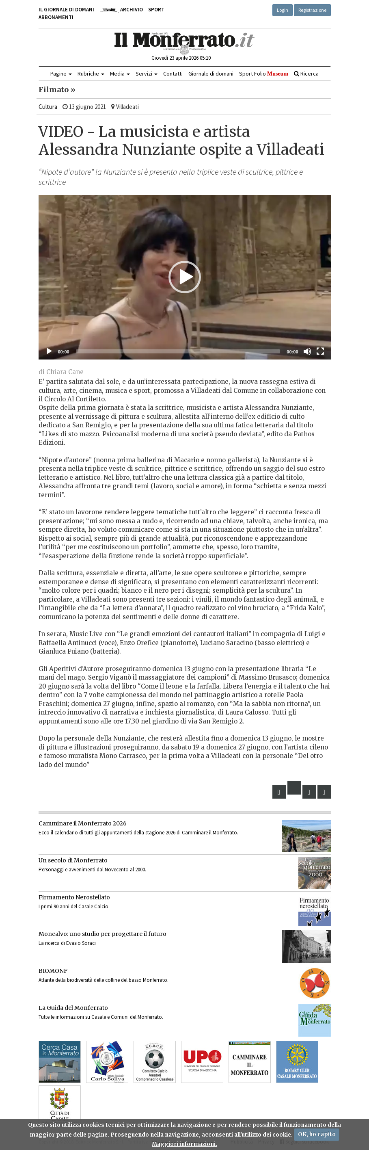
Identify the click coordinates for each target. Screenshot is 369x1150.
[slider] (178, 351)
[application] (185, 277)
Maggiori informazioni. (184, 1144)
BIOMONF (53, 971)
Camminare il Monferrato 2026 (83, 823)
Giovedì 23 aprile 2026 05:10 (181, 57)
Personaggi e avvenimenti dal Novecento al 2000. (92, 869)
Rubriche (91, 73)
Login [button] (282, 10)
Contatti (173, 73)
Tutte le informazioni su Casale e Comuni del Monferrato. (101, 1017)
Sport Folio (263, 73)
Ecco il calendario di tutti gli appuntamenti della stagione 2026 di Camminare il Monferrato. (138, 832)
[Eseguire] (49, 351)
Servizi (147, 73)
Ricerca (306, 73)
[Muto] (307, 351)
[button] (184, 277)
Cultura (48, 106)
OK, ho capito (317, 1134)
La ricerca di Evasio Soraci (67, 943)
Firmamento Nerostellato (74, 897)
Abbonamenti (56, 17)
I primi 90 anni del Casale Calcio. (74, 906)
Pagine (61, 73)
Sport (156, 9)
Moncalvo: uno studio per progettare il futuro (102, 934)
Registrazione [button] (312, 10)
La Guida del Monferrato (73, 1007)
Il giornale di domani (66, 9)
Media (120, 73)
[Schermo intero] (320, 351)
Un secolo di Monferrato (73, 860)
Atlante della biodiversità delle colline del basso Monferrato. (103, 980)
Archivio (121, 9)
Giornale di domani (210, 73)
